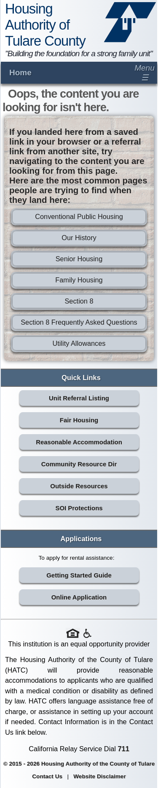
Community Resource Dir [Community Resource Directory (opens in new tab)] (79, 464)
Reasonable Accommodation (79, 442)
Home (20, 72)
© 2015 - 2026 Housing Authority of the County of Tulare (79, 764)
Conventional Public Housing (79, 216)
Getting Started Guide (79, 575)
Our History (79, 237)
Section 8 (78, 301)
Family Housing (78, 280)
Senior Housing (79, 259)
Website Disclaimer (99, 776)
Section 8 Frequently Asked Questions (79, 322)
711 (123, 748)
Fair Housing (79, 420)
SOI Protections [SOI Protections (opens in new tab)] (78, 508)
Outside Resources (78, 486)
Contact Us (47, 776)
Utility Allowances (78, 343)
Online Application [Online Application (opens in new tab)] (79, 597)
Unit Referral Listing (79, 398)
